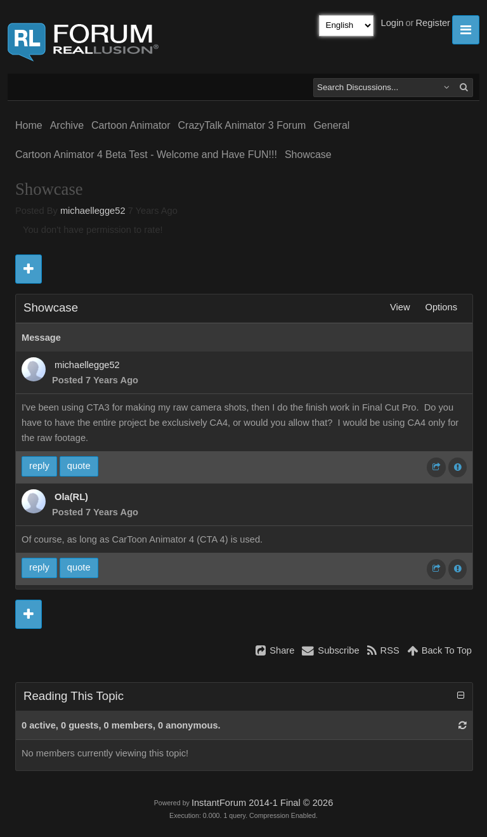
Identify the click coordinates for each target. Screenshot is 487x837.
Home (28, 125)
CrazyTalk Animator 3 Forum (242, 125)
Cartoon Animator (131, 125)
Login (392, 23)
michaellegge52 (93, 211)
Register (432, 23)
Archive (67, 125)
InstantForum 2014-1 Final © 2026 (262, 803)
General (331, 125)
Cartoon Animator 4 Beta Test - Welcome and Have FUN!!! (146, 154)
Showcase (308, 154)
